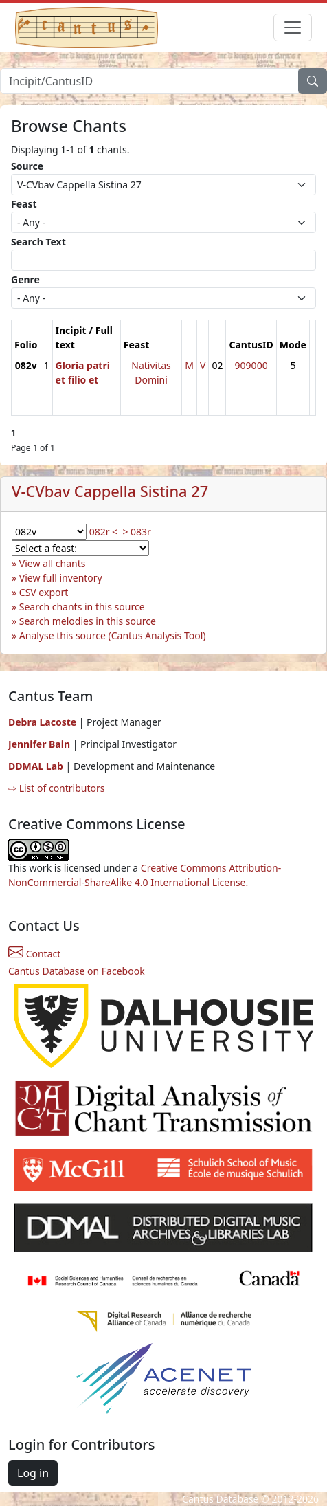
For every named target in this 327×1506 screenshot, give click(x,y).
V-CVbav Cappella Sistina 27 (110, 491)
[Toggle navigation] (292, 27)
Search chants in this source (82, 606)
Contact (34, 953)
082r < (103, 531)
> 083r (136, 531)
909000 (251, 365)
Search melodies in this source (87, 621)
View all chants (52, 563)
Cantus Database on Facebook (76, 970)
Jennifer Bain (40, 744)
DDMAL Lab (35, 766)
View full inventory (60, 577)
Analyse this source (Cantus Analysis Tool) (112, 635)
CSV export (44, 592)
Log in (33, 1473)
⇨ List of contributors (56, 788)
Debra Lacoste (42, 722)
